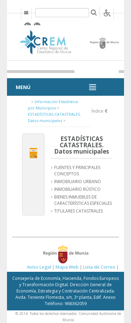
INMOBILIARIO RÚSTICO (77, 189)
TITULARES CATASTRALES (78, 211)
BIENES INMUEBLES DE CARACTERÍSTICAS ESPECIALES (83, 200)
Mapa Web (67, 267)
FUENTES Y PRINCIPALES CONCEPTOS (77, 170)
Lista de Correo (99, 267)
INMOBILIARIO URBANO (77, 181)
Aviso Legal (39, 267)
